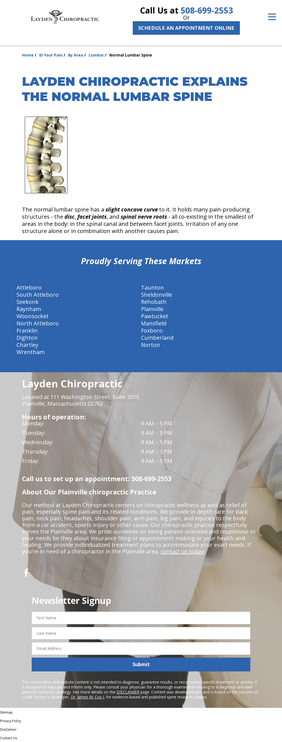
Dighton (27, 337)
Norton (150, 345)
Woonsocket (32, 316)
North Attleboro (38, 323)
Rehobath (154, 302)
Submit (141, 664)
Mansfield (153, 323)
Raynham (29, 309)
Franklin (27, 330)
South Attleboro (38, 294)
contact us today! (183, 551)
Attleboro (29, 287)
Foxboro (151, 330)
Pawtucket (154, 316)
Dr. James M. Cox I (87, 697)
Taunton (152, 287)
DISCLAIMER (127, 692)
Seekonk (28, 302)
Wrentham (31, 352)
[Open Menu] (272, 16)
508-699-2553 (207, 10)
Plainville (152, 309)
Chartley (27, 345)
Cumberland (157, 337)
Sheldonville (156, 294)
